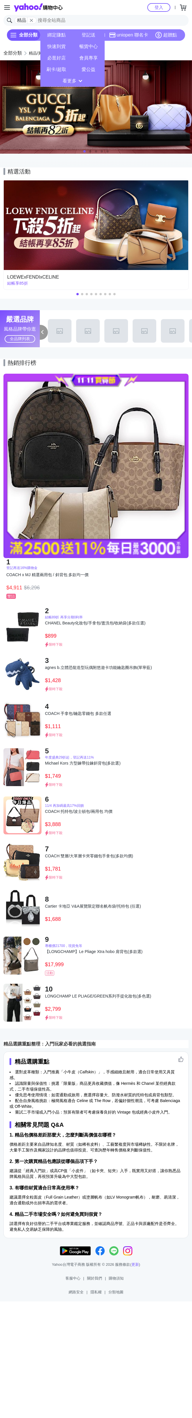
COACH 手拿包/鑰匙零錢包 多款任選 (78, 713)
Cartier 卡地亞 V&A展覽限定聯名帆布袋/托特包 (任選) (93, 906)
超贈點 (166, 35)
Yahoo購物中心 (38, 7)
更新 (135, 1264)
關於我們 (94, 1278)
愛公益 (88, 69)
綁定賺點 (56, 34)
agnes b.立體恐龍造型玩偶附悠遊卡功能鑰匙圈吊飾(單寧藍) (98, 667)
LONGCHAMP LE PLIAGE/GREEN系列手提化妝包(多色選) (98, 996)
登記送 (88, 34)
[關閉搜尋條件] (31, 20)
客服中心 (72, 1278)
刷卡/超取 (56, 69)
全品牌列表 (20, 338)
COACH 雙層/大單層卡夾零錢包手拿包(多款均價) (89, 856)
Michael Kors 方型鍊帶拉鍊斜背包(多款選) (83, 763)
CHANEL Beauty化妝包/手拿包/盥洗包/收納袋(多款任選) (95, 623)
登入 (159, 7)
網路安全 (76, 1292)
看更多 (72, 80)
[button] (84, 151)
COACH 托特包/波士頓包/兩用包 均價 (78, 811)
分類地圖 (115, 1292)
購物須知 (116, 1278)
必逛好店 (56, 57)
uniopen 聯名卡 (128, 35)
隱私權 (96, 1292)
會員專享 (88, 57)
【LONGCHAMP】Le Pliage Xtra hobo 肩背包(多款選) (93, 951)
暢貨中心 (88, 46)
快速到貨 (56, 46)
